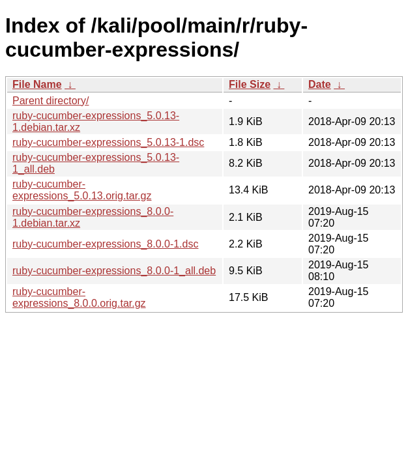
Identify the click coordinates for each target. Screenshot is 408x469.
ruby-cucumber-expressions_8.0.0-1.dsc (105, 243)
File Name (37, 84)
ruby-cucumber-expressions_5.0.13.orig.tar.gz (81, 189)
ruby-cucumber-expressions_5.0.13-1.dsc (108, 142)
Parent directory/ (50, 100)
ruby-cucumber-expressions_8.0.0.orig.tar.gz (79, 297)
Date (319, 84)
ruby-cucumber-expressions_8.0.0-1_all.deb (114, 270)
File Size (249, 84)
